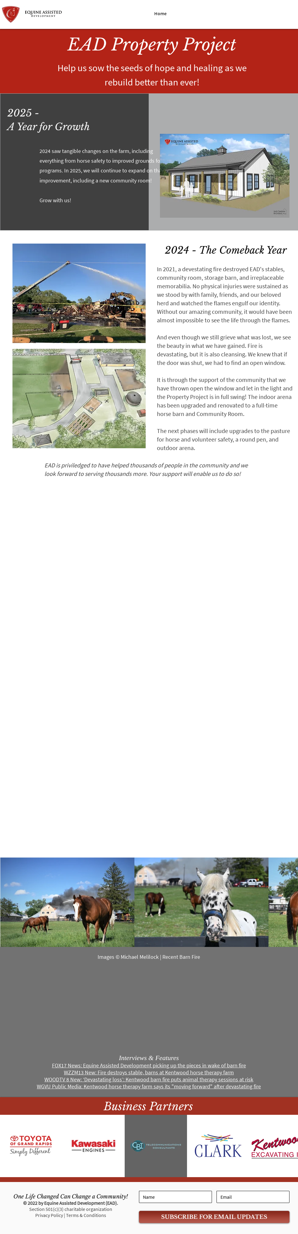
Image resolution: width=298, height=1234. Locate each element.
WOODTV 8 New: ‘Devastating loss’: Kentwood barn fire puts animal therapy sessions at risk (148, 1079)
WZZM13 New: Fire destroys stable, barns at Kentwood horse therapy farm (149, 1072)
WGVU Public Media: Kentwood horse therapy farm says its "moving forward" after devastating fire (149, 1086)
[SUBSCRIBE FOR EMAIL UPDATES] (214, 1217)
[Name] (175, 1197)
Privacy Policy (49, 1215)
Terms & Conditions (86, 1215)
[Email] (253, 1197)
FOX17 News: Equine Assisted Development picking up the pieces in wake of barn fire (149, 1065)
